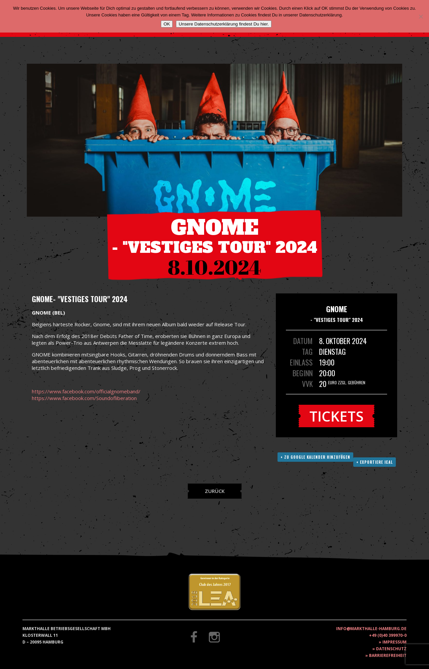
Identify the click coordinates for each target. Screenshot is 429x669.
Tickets (336, 416)
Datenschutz (391, 649)
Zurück (215, 491)
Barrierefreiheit (388, 655)
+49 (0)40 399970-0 (388, 635)
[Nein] (420, 16)
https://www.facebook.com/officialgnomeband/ (86, 391)
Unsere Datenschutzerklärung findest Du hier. (224, 23)
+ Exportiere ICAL (374, 462)
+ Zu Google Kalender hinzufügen (315, 457)
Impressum (394, 642)
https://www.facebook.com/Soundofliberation (84, 398)
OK (167, 23)
